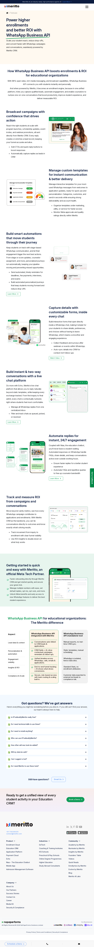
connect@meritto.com (14, 834)
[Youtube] (80, 827)
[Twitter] (71, 827)
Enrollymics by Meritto (77, 866)
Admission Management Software (19, 869)
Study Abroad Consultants (49, 866)
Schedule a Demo (14, 944)
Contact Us (10, 897)
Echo (8, 859)
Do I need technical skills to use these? (24, 724)
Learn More (67, 2)
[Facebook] (74, 827)
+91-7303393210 (12, 832)
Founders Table (75, 855)
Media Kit (10, 904)
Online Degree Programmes (50, 859)
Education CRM (12, 848)
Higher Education (46, 862)
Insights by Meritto (76, 852)
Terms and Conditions (44, 932)
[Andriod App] (71, 832)
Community (74, 841)
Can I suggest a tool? (17, 759)
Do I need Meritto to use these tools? (23, 766)
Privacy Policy (31, 932)
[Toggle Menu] (87, 7)
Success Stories (12, 893)
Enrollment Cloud (13, 845)
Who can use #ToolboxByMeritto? (22, 738)
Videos (71, 859)
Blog (70, 873)
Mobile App (10, 866)
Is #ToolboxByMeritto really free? (22, 717)
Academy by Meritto (77, 845)
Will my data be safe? (17, 752)
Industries (44, 841)
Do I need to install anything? (20, 731)
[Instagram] (77, 827)
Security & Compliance (15, 908)
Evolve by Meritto (76, 869)
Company (11, 883)
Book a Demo (74, 799)
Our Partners (11, 890)
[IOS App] (82, 832)
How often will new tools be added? (23, 745)
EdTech (42, 845)
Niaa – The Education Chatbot (18, 862)
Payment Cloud (12, 855)
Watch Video (55, 358)
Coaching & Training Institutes (51, 848)
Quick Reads (74, 862)
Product (10, 841)
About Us (10, 886)
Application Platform (14, 852)
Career (9, 900)
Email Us (57, 779)
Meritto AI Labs (75, 876)
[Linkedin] (67, 827)
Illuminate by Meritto (77, 848)
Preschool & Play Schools (49, 855)
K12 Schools (44, 852)
